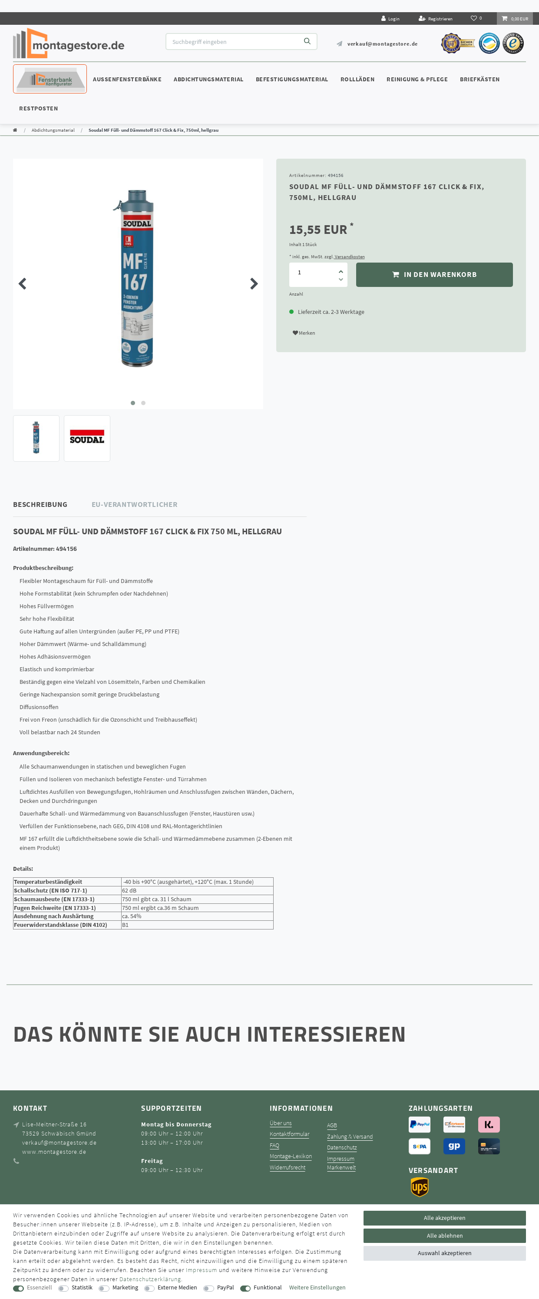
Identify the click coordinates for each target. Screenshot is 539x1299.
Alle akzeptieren (445, 1218)
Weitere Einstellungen (317, 1287)
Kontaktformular (289, 1134)
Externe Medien (177, 1287)
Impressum (340, 1158)
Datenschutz (342, 1147)
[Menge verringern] (341, 281)
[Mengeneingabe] (299, 272)
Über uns (281, 1123)
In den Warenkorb (434, 274)
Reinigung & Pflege (417, 79)
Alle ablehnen (445, 1235)
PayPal (225, 1287)
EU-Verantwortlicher (135, 504)
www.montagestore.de (54, 1152)
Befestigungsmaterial (292, 79)
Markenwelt (341, 1167)
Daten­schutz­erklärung (150, 1279)
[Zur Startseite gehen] (15, 130)
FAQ (274, 1145)
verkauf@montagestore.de (382, 43)
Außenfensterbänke (127, 79)
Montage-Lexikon (291, 1156)
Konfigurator (39, 71)
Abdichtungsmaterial (209, 79)
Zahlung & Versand (350, 1136)
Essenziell (39, 1287)
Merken (304, 333)
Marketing (125, 1287)
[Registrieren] (435, 18)
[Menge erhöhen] (341, 269)
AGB (332, 1125)
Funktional (268, 1287)
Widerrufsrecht (287, 1167)
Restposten (38, 108)
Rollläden (358, 79)
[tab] (52, 504)
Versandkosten (349, 256)
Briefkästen (480, 79)
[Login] (390, 18)
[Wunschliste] (477, 18)
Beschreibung (40, 504)
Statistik (82, 1287)
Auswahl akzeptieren (445, 1253)
